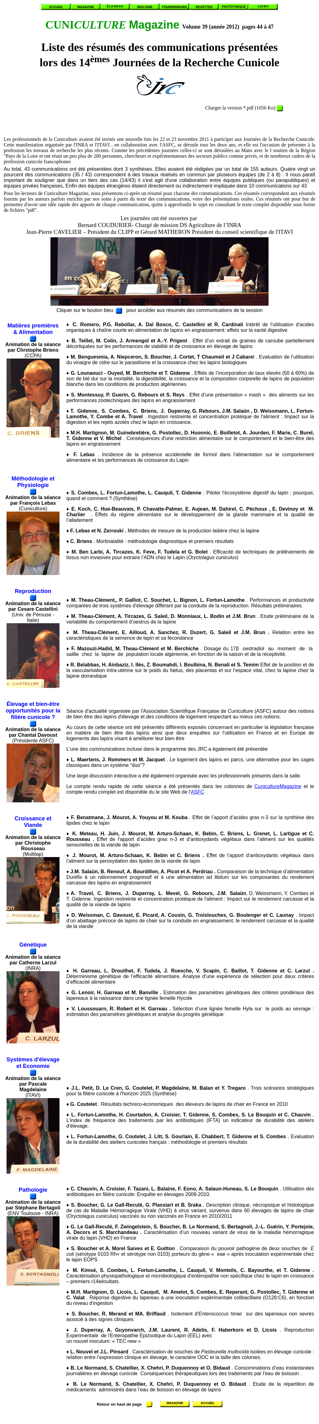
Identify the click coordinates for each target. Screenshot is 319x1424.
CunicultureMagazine (278, 786)
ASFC (197, 792)
